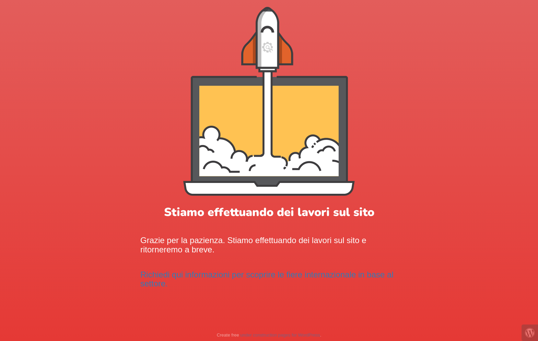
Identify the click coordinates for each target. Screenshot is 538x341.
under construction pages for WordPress (280, 335)
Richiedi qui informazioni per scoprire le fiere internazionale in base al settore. (267, 279)
